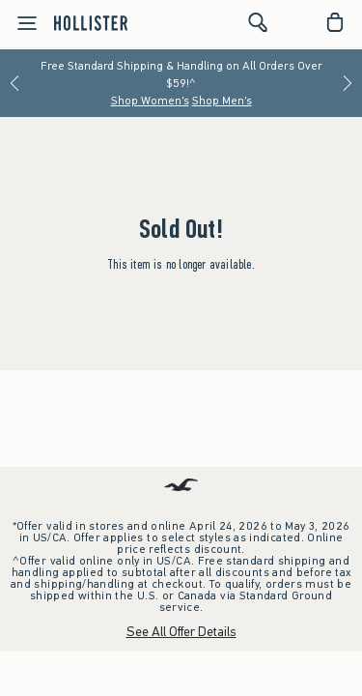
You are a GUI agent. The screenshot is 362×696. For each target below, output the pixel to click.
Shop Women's (150, 100)
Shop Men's (222, 100)
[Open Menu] (21, 23)
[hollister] (90, 22)
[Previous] (14, 83)
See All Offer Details (181, 632)
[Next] (347, 83)
